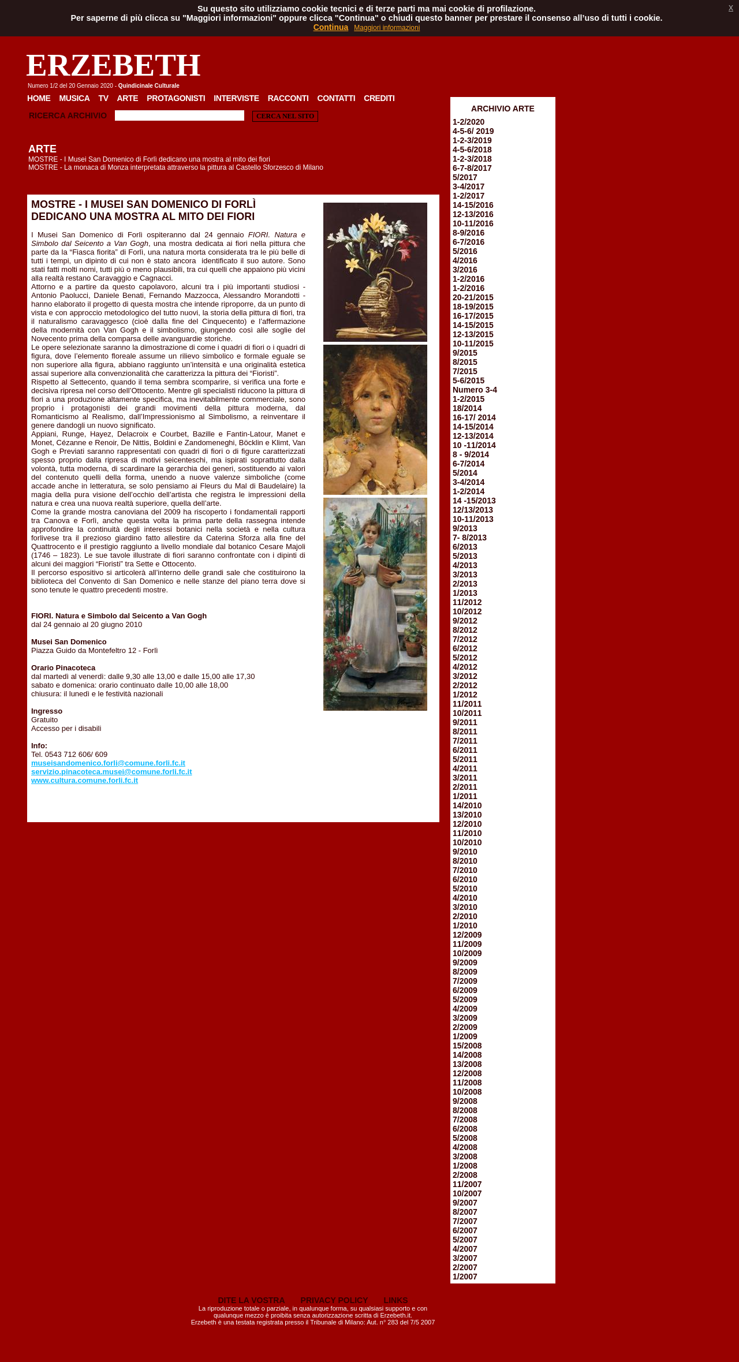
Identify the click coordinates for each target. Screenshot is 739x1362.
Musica (74, 98)
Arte (128, 98)
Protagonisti (176, 98)
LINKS (396, 1300)
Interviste (236, 98)
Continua (331, 27)
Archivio (87, 115)
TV (103, 98)
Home (39, 98)
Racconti (288, 98)
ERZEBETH (113, 65)
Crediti (379, 98)
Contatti (336, 98)
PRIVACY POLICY (334, 1300)
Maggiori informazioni (387, 28)
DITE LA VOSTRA (251, 1300)
